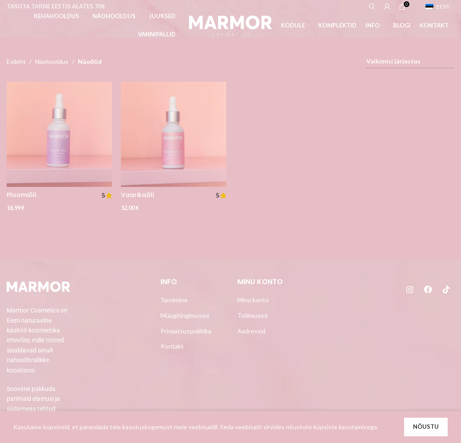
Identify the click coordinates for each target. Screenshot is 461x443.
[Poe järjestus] (409, 61)
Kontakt (172, 346)
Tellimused (252, 315)
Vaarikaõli (137, 194)
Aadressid (251, 331)
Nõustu (426, 426)
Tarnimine (174, 300)
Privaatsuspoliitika (185, 331)
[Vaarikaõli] (173, 134)
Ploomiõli (21, 194)
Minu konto (253, 300)
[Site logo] (230, 24)
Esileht (16, 61)
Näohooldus (51, 61)
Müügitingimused (184, 315)
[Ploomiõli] (59, 134)
